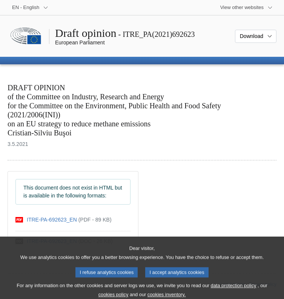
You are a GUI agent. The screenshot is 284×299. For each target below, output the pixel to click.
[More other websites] (246, 7)
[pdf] (63, 220)
